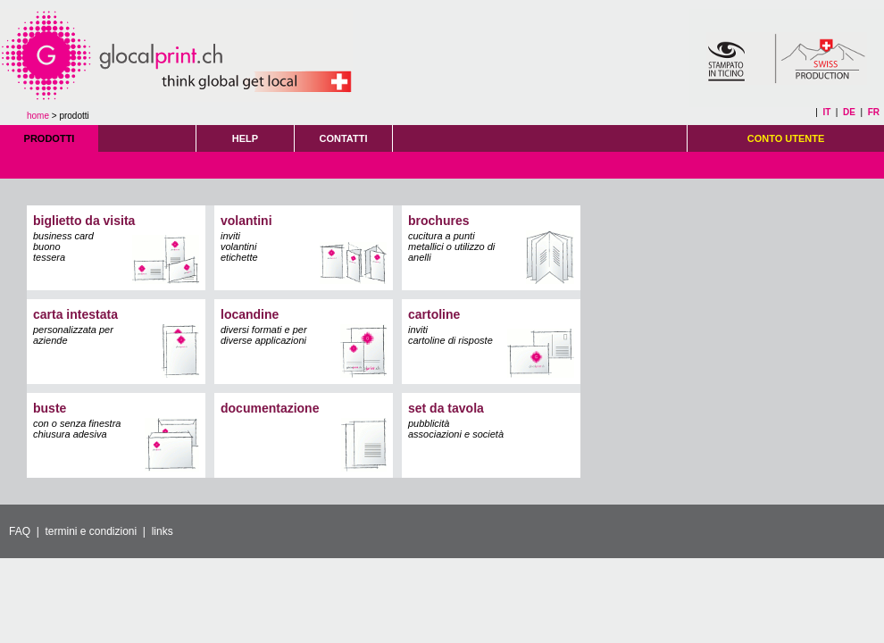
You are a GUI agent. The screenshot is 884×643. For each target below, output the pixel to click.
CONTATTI (344, 138)
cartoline (434, 314)
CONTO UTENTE (786, 138)
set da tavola (446, 408)
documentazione (270, 408)
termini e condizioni (91, 531)
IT (826, 112)
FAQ (19, 531)
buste (49, 408)
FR (874, 112)
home (38, 116)
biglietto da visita (84, 220)
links (162, 531)
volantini (246, 220)
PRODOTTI (49, 138)
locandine (250, 314)
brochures (438, 220)
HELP (245, 138)
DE (849, 112)
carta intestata (75, 314)
